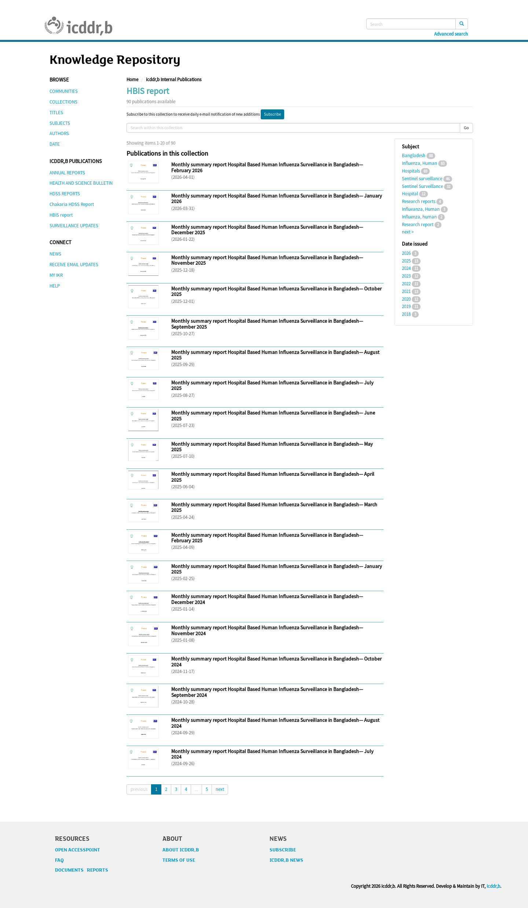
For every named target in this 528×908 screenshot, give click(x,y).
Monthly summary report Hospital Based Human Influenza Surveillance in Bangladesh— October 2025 (276, 291)
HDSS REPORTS (65, 194)
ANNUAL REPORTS (67, 173)
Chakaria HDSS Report (72, 204)
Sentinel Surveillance (422, 186)
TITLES (56, 112)
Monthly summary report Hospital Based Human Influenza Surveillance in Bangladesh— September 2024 (267, 692)
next (220, 789)
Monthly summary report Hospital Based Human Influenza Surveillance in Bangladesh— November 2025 (267, 260)
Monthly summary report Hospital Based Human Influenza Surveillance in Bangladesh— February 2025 (267, 538)
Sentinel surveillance (422, 179)
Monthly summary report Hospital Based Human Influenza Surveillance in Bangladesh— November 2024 (267, 630)
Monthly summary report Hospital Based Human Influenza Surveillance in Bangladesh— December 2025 (267, 230)
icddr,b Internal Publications (173, 79)
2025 (406, 261)
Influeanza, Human (421, 209)
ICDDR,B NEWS (286, 860)
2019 (406, 306)
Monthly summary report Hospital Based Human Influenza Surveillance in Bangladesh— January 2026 (276, 198)
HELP (55, 286)
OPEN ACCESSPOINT (77, 850)
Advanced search (451, 34)
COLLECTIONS (63, 102)
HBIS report (61, 215)
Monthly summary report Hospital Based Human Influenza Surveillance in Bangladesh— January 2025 (276, 569)
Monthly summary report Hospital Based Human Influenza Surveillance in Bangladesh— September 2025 (267, 324)
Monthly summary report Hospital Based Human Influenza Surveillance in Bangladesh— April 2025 (272, 477)
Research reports (418, 201)
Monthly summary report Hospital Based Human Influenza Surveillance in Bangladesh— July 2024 (272, 754)
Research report (417, 224)
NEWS (55, 254)
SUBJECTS (60, 123)
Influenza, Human (419, 163)
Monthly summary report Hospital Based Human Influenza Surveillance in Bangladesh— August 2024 (275, 723)
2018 (406, 314)
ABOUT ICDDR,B (180, 850)
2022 (406, 284)
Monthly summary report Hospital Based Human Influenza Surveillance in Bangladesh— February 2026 (267, 167)
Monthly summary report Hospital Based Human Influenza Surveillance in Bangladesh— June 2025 (273, 415)
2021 (406, 291)
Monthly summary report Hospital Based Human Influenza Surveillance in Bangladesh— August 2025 (275, 355)
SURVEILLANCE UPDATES (74, 226)
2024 (406, 268)
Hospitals (411, 171)
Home (132, 79)
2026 (406, 253)
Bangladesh (413, 155)
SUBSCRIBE (283, 850)
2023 (406, 276)
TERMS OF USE (178, 860)
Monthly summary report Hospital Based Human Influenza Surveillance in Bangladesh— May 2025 (272, 447)
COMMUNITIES (64, 91)
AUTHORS (59, 133)
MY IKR (56, 275)
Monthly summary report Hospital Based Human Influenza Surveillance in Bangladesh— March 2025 (274, 507)
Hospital (410, 194)
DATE (55, 144)
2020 (406, 299)
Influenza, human (419, 217)
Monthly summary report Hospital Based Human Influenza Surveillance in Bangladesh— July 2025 (272, 385)
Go (466, 127)
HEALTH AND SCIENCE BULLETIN (81, 183)
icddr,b (493, 886)
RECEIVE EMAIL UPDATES (74, 264)
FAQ (59, 860)
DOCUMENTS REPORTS (81, 870)
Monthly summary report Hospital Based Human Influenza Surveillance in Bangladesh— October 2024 (276, 661)
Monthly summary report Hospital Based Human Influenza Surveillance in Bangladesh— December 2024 (267, 599)
